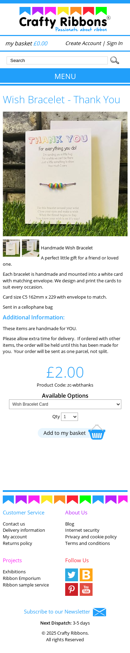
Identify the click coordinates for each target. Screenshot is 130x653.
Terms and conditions (87, 543)
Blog (69, 524)
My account (15, 536)
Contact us (14, 524)
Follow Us (77, 560)
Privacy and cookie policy (91, 536)
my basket (26, 43)
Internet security (82, 530)
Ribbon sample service (26, 585)
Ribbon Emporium (22, 578)
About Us (76, 512)
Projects (12, 560)
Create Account (83, 42)
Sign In (114, 42)
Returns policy (17, 543)
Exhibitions (14, 571)
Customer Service (23, 512)
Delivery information (24, 530)
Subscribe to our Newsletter (65, 612)
